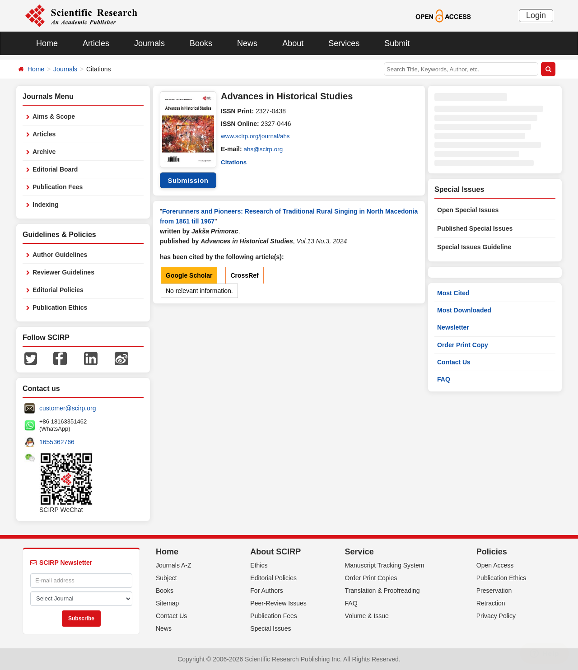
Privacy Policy (496, 615)
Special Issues (270, 628)
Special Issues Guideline (474, 247)
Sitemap (167, 603)
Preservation (494, 590)
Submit (397, 43)
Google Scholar (189, 275)
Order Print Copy (462, 345)
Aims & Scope (54, 116)
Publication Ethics (60, 307)
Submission (188, 180)
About (292, 43)
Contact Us (454, 362)
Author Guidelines (60, 254)
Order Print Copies (371, 578)
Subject (166, 578)
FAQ (443, 379)
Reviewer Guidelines (63, 272)
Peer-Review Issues (278, 603)
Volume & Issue (367, 615)
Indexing (46, 204)
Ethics (258, 565)
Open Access (495, 565)
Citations (234, 161)
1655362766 (57, 442)
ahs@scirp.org (264, 149)
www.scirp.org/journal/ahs (257, 136)
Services (343, 43)
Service (359, 551)
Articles (96, 43)
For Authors (266, 590)
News (247, 43)
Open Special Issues (468, 210)
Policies (491, 551)
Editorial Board (55, 169)
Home (47, 43)
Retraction (490, 603)
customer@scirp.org (67, 408)
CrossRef (244, 275)
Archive (44, 151)
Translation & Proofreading (382, 590)
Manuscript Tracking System (384, 565)
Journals (149, 43)
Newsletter (453, 327)
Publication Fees (58, 187)
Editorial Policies (58, 289)
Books (201, 43)
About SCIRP (275, 551)
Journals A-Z (173, 565)
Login (536, 15)
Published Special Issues (475, 228)
